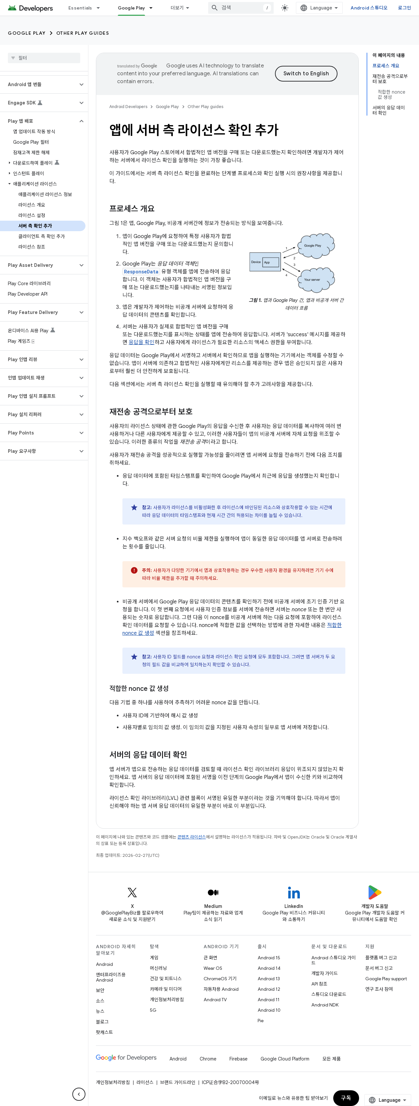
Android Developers (128, 106)
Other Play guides (82, 33)
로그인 (404, 8)
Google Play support (386, 979)
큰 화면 (210, 958)
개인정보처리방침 (167, 1000)
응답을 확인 (142, 342)
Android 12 (269, 989)
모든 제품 (331, 1059)
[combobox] (241, 8)
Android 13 (269, 979)
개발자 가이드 (324, 973)
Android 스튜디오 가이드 (333, 960)
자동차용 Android (221, 989)
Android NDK (324, 1005)
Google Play (27, 33)
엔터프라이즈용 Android (111, 977)
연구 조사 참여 (379, 989)
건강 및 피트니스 (166, 979)
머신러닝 (158, 968)
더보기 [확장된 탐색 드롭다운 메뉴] (177, 8)
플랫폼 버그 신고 (381, 958)
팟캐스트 (104, 1032)
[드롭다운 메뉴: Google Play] (154, 8)
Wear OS (213, 968)
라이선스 (145, 1082)
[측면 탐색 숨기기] (78, 1094)
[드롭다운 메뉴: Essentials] (101, 8)
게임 (154, 958)
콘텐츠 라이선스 (191, 837)
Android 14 (269, 968)
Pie (261, 1020)
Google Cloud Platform (285, 1059)
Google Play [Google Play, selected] (131, 8)
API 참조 (319, 984)
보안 (100, 990)
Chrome (208, 1059)
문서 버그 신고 (379, 968)
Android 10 (269, 1010)
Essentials (80, 8)
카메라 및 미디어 (166, 989)
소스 (100, 1001)
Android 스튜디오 (369, 8)
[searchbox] (44, 58)
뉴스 (100, 1011)
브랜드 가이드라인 (177, 1082)
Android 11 (269, 1000)
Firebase (238, 1059)
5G (153, 1010)
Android (104, 964)
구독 (346, 1098)
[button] (39, 84)
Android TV (215, 1000)
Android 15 (269, 958)
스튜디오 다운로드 (328, 994)
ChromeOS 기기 (220, 979)
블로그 (102, 1022)
